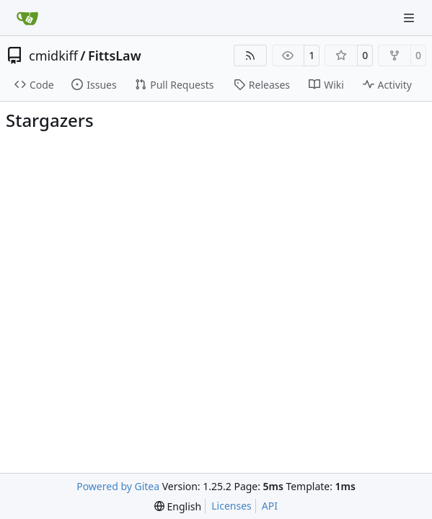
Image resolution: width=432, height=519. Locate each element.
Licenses (231, 506)
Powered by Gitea (117, 486)
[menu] (177, 506)
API (270, 506)
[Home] (27, 18)
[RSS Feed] (250, 55)
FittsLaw (114, 55)
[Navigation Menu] (410, 18)
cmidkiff (53, 55)
